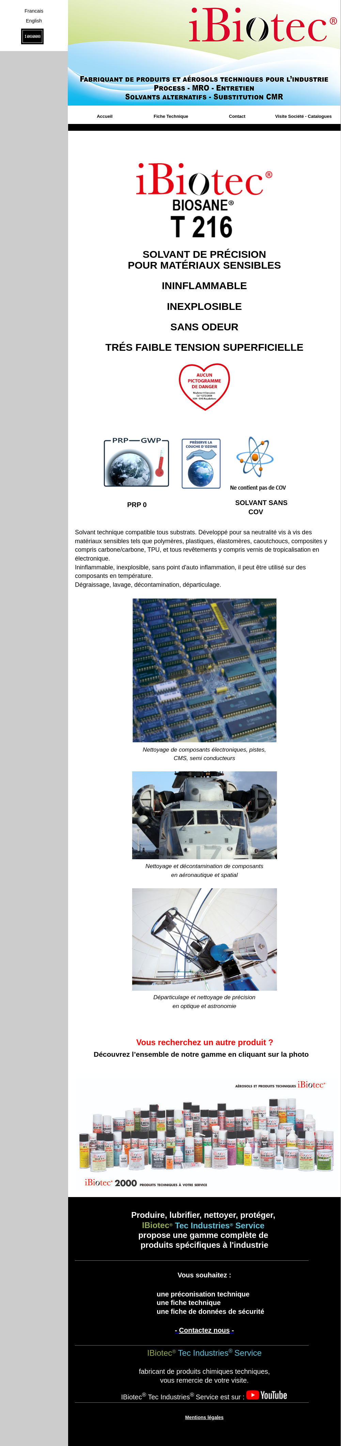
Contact (237, 116)
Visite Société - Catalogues (303, 116)
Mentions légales (204, 1417)
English (34, 20)
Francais (34, 11)
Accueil (104, 116)
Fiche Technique (171, 116)
